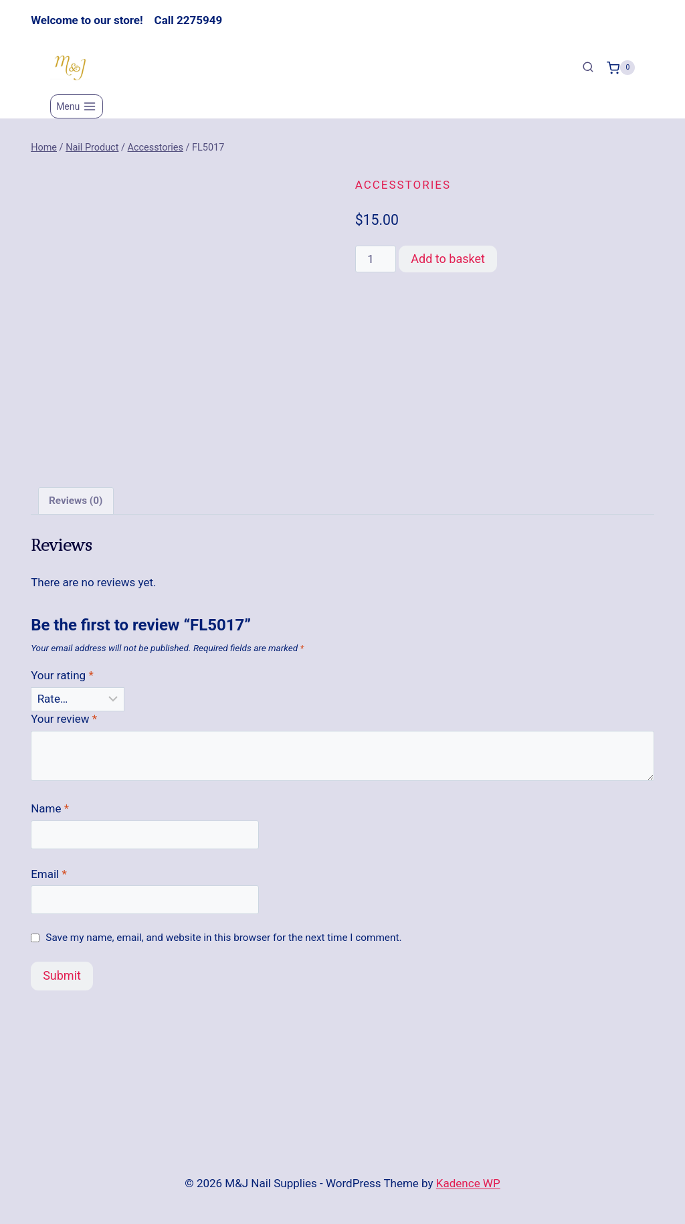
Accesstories (403, 184)
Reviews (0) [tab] (75, 501)
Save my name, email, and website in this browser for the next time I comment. (223, 938)
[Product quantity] (376, 259)
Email (49, 874)
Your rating (62, 675)
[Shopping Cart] (621, 67)
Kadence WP (468, 1183)
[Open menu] (76, 106)
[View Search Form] (588, 68)
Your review (64, 718)
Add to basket (448, 259)
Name (50, 808)
